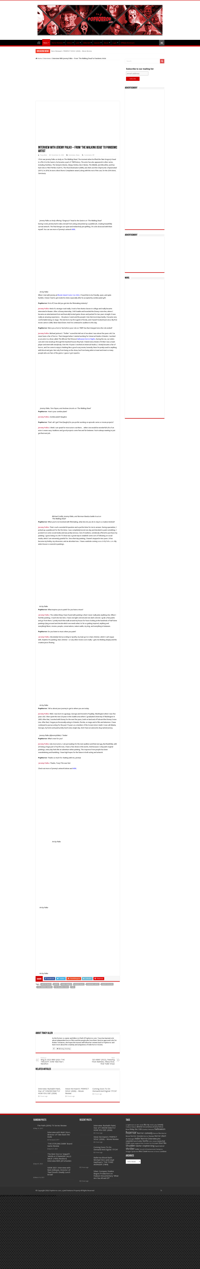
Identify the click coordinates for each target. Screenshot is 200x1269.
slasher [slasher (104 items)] (139, 1146)
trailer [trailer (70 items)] (137, 1149)
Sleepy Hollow (107, 984)
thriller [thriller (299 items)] (130, 1148)
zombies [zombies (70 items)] (163, 1151)
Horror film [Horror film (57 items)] (157, 1133)
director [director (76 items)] (140, 1127)
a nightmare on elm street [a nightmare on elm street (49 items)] (134, 1125)
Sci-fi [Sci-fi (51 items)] (151, 1143)
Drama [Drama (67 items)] (155, 1127)
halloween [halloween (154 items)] (159, 1129)
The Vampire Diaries (45, 987)
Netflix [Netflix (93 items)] (146, 1141)
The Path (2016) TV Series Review (51, 1125)
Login (114, 43)
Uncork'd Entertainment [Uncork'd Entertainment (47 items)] (148, 1149)
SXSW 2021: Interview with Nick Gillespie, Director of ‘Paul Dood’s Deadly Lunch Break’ (58, 1171)
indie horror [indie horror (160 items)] (141, 1138)
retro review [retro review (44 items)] (153, 1141)
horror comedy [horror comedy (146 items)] (145, 1133)
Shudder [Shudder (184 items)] (130, 1145)
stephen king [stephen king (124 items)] (148, 1145)
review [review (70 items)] (159, 1141)
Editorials (86, 43)
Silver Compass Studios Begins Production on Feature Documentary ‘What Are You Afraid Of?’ (106, 1174)
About (106, 43)
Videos (69, 43)
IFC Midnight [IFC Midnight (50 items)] (130, 1139)
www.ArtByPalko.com (106, 541)
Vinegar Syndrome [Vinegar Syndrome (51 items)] (132, 1151)
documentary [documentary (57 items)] (148, 1127)
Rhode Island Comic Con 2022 (68, 295)
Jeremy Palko (79, 984)
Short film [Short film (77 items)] (162, 1143)
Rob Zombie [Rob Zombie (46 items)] (145, 1143)
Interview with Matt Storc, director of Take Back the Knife (59, 1134)
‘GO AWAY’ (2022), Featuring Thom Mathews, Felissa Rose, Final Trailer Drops (102, 1061)
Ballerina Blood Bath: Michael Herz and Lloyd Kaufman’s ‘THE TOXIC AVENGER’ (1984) (104, 1161)
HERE (73, 229)
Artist (56, 984)
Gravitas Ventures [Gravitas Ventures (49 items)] (148, 1129)
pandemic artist (93, 984)
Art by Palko (46, 984)
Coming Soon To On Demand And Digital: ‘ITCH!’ (104, 1090)
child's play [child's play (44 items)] (153, 1125)
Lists (77, 43)
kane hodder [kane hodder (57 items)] (137, 1141)
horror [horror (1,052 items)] (131, 1132)
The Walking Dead (61, 987)
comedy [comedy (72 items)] (160, 1125)
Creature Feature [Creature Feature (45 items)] (131, 1127)
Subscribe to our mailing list (139, 69)
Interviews (47, 58)
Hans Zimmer (66, 984)
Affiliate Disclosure (127, 43)
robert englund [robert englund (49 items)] (135, 1143)
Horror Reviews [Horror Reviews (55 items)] (148, 1136)
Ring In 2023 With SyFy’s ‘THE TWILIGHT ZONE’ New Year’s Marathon (54, 1061)
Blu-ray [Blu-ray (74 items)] (146, 1125)
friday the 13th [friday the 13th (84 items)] (136, 1129)
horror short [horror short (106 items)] (160, 1136)
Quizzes (97, 43)
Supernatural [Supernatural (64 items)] (159, 1146)
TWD (72, 987)
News (45, 43)
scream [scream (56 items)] (155, 1143)
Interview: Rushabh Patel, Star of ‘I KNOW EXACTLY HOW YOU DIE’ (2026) (78, 51)
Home (39, 58)
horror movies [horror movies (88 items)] (136, 1136)
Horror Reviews (57, 43)
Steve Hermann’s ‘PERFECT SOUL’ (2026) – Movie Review (77, 1091)
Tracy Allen (43, 155)
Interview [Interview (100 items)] (152, 1139)
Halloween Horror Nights (86, 339)
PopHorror (39, 42)
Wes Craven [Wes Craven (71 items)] (143, 1151)
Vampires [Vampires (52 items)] (159, 1149)
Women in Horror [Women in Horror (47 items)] (154, 1151)
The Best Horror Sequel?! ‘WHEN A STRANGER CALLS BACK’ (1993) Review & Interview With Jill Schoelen (59, 1157)
